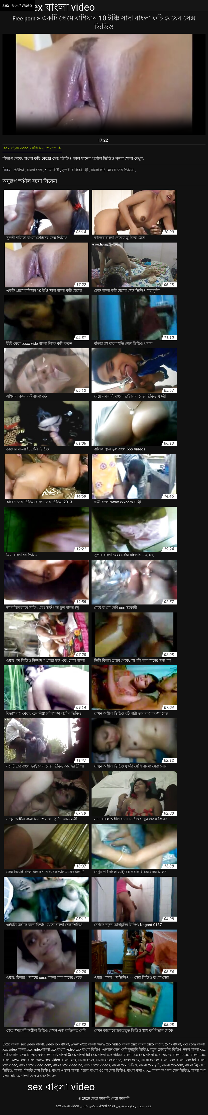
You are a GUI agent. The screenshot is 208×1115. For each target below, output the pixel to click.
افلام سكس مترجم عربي (134, 1109)
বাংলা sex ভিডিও (158, 1057)
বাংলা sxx (198, 1057)
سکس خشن (89, 1109)
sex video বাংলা (32, 1047)
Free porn (24, 18)
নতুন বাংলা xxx (194, 1052)
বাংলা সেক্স (37, 172)
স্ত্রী (94, 172)
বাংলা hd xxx (86, 1057)
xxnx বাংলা (173, 1047)
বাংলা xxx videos (97, 1068)
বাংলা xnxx (86, 1062)
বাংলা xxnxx (150, 1062)
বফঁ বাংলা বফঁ (47, 1057)
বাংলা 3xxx (67, 1057)
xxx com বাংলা (194, 1047)
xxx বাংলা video (63, 1052)
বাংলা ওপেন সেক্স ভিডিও (107, 1073)
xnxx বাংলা (155, 1047)
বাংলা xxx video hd (67, 1068)
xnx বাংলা (138, 1047)
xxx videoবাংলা (38, 1052)
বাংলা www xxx (14, 1062)
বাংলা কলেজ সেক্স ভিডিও (39, 1078)
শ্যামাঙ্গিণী (56, 172)
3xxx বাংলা (10, 1047)
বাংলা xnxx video (108, 1062)
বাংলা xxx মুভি (149, 1068)
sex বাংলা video (67, 1109)
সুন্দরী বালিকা (78, 172)
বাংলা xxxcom (172, 1068)
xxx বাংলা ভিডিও (88, 1052)
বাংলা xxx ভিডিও (124, 1068)
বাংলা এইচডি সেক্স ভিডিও (32, 1073)
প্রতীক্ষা (19, 172)
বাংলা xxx (168, 1062)
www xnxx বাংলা (83, 1047)
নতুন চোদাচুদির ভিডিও (166, 1052)
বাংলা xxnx (131, 1062)
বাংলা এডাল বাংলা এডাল (70, 1073)
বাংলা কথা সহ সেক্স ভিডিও (170, 1073)
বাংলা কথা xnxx (138, 1073)
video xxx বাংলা (57, 1047)
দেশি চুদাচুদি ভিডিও (134, 1052)
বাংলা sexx (181, 1057)
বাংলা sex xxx (133, 1057)
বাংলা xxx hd (186, 1062)
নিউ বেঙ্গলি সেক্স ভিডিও (19, 1057)
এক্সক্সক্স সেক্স (111, 1052)
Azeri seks (107, 1109)
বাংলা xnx (69, 1062)
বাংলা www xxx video (43, 1062)
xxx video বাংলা (14, 1052)
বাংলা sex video (110, 1057)
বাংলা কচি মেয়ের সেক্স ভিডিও (123, 172)
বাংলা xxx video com (35, 1068)
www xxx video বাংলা (113, 1047)
